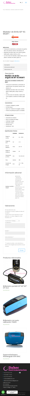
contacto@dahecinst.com (9, 378)
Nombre (7, 230)
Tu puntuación (8, 220)
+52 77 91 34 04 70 (8, 376)
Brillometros (8, 9)
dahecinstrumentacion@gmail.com (11, 380)
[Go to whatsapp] (3, 392)
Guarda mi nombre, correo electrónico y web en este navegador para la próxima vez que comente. (15, 245)
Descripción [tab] (7, 65)
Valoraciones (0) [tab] (8, 69)
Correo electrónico (9, 237)
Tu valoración (8, 222)
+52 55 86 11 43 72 (8, 374)
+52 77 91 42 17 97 (8, 372)
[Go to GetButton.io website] (3, 394)
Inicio (4, 9)
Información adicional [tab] (9, 67)
